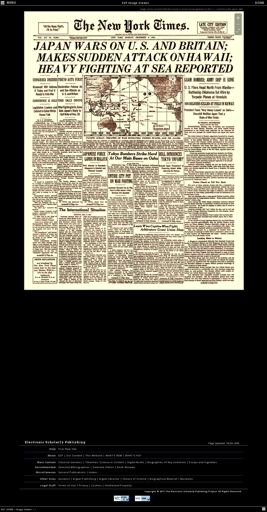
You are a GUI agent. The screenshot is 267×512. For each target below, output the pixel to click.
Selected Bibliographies (74, 467)
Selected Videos (104, 467)
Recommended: (45, 467)
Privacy (84, 485)
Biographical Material (164, 478)
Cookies (97, 485)
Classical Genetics (70, 462)
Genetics (64, 478)
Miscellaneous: (46, 472)
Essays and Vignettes (203, 462)
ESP (61, 455)
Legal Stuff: (48, 485)
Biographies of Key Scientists (167, 462)
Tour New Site (67, 449)
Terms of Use (67, 485)
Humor (93, 472)
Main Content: (46, 462)
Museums (186, 478)
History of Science (135, 478)
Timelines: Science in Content (105, 462)
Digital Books (136, 462)
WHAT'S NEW (114, 455)
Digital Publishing (85, 478)
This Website (94, 455)
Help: (52, 449)
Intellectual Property (118, 485)
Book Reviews (126, 467)
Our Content (74, 455)
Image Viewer (24, 509)
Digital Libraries (109, 478)
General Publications (72, 472)
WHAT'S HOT (133, 455)
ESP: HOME (7, 509)
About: (52, 455)
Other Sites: (48, 478)
